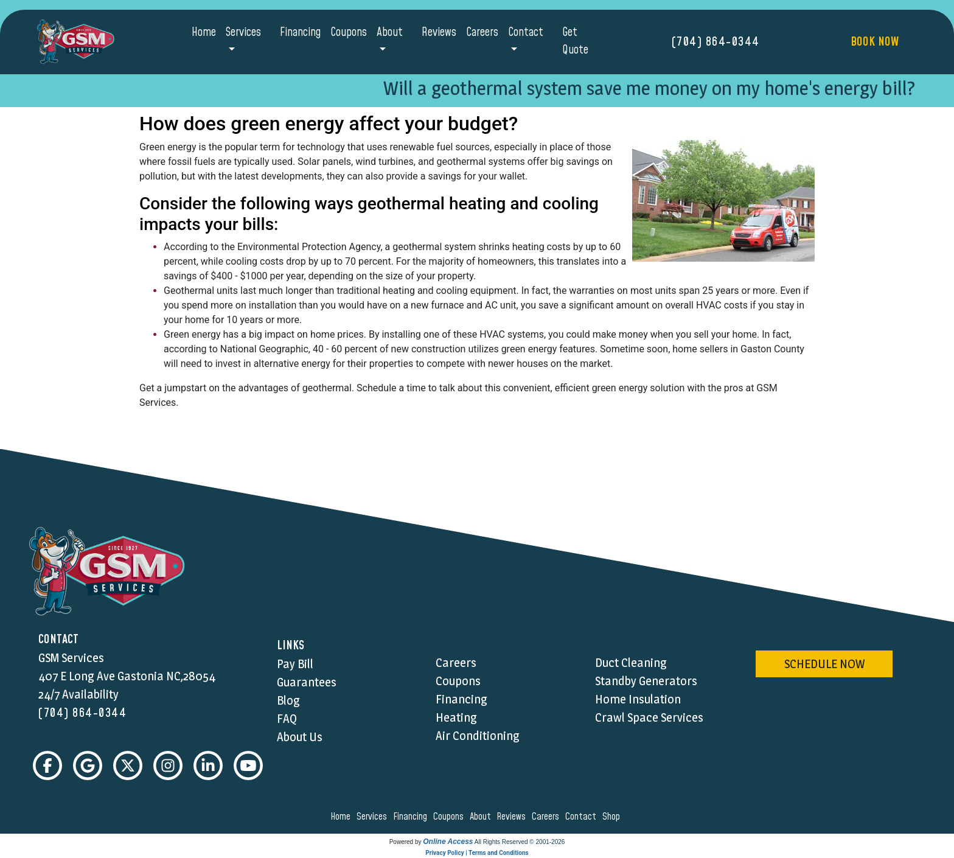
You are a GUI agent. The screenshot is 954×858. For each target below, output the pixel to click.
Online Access (448, 841)
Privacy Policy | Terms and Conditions (476, 852)
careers (547, 816)
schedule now (824, 664)
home (342, 816)
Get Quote (575, 41)
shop (613, 816)
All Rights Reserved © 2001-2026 (520, 842)
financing (412, 816)
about (482, 816)
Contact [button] (525, 32)
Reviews (439, 32)
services (374, 816)
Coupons (348, 32)
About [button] (390, 32)
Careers (482, 32)
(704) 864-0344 (716, 42)
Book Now (875, 42)
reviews (512, 816)
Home (204, 32)
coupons (450, 816)
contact (582, 816)
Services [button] (243, 32)
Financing (300, 32)
